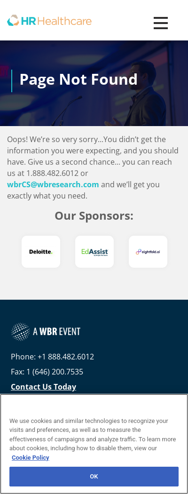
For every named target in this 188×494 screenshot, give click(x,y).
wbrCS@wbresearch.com (53, 184)
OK (94, 476)
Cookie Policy (30, 457)
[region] (94, 444)
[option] (41, 252)
